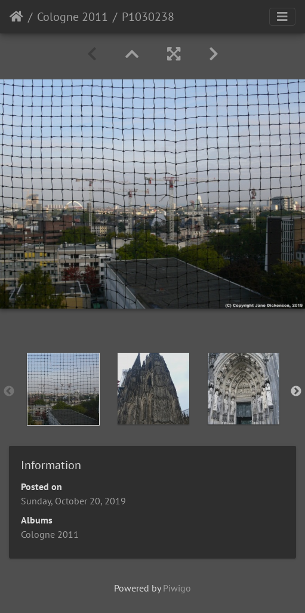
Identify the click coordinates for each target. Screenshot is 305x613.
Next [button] (296, 392)
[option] (63, 389)
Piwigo (177, 588)
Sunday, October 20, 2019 (73, 501)
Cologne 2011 (72, 16)
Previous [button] (9, 392)
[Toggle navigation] (282, 17)
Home (16, 17)
